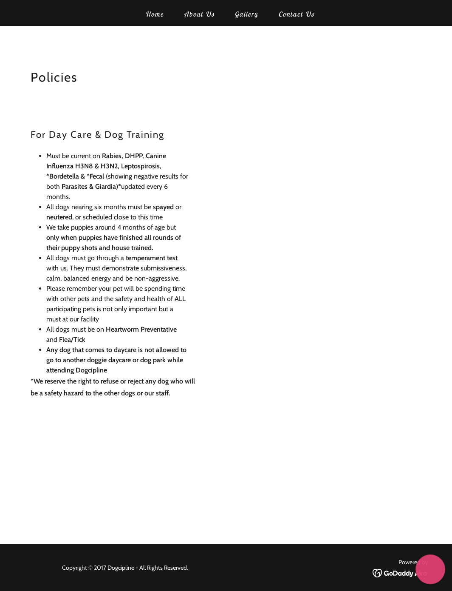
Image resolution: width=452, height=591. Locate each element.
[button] (430, 569)
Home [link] (154, 14)
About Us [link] (199, 14)
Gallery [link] (246, 14)
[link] (400, 572)
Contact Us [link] (296, 14)
